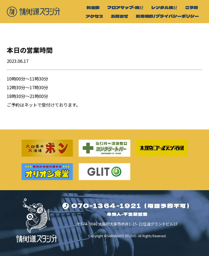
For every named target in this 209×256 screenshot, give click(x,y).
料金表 (93, 7)
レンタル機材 (164, 7)
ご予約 (191, 7)
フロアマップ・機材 (125, 7)
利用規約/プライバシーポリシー (167, 16)
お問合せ (119, 16)
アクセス (94, 16)
